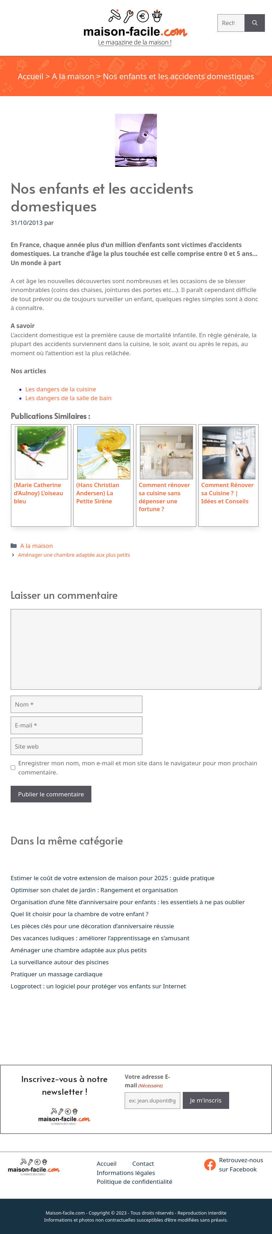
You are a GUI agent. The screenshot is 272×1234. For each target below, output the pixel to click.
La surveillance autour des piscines (60, 962)
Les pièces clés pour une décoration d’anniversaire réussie (92, 926)
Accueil (31, 76)
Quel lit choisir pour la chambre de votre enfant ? (79, 914)
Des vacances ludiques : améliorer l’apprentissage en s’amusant (100, 938)
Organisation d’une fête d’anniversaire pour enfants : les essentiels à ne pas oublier (128, 902)
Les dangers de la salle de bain (68, 398)
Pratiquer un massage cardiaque (56, 974)
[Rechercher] (255, 23)
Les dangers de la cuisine (60, 389)
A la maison (73, 76)
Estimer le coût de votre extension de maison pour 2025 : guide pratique (113, 878)
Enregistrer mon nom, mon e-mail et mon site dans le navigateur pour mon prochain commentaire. (137, 767)
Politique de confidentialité (134, 1181)
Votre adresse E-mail (147, 1081)
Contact (143, 1163)
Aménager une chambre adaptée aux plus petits (74, 554)
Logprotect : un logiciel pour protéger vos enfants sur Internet (98, 986)
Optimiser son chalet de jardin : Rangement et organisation (94, 890)
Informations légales (126, 1173)
